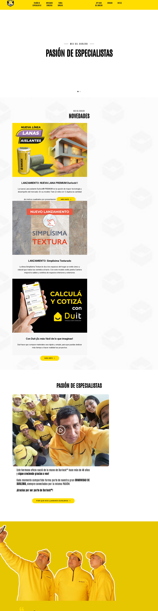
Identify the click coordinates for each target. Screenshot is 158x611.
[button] (78, 89)
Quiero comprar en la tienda (115, 585)
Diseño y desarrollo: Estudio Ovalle (130, 608)
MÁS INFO (33, 190)
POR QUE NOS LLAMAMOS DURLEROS (120, 296)
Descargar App (58, 587)
